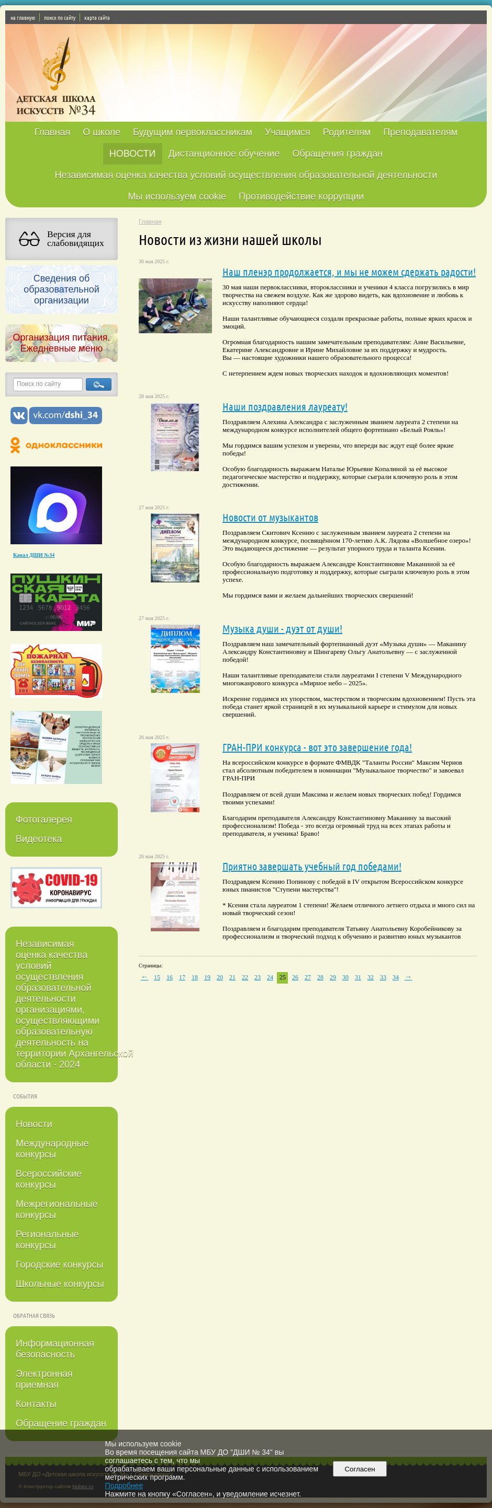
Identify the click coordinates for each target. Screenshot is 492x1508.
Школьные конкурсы (60, 1284)
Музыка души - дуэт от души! (282, 628)
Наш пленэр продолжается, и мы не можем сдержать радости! (349, 271)
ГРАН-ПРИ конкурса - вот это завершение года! (317, 747)
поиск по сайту (59, 17)
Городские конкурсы (59, 1264)
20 (220, 977)
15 (157, 977)
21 (232, 977)
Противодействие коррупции (301, 196)
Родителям (347, 132)
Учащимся (287, 132)
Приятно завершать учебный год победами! (311, 866)
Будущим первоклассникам (192, 132)
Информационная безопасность (55, 1349)
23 (257, 977)
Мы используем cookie (177, 196)
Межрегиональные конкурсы (56, 1209)
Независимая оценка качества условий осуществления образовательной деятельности (246, 175)
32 (370, 977)
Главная (53, 132)
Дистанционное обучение (224, 153)
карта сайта (97, 17)
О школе (101, 132)
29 (333, 977)
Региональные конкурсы (47, 1239)
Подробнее (124, 1485)
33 (383, 977)
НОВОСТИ (132, 153)
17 (182, 977)
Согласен (360, 1469)
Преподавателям (420, 132)
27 (308, 977)
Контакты (36, 1404)
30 (345, 977)
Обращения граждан (337, 153)
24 (270, 977)
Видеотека (39, 839)
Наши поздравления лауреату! (285, 406)
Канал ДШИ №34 (33, 555)
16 (169, 977)
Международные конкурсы (52, 1149)
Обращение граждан (61, 1423)
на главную (22, 17)
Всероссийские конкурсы (49, 1179)
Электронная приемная (44, 1379)
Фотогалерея (44, 819)
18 (195, 977)
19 (207, 977)
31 (358, 977)
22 (245, 977)
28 (320, 977)
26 (295, 977)
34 (396, 977)
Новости (34, 1124)
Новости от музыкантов (270, 517)
